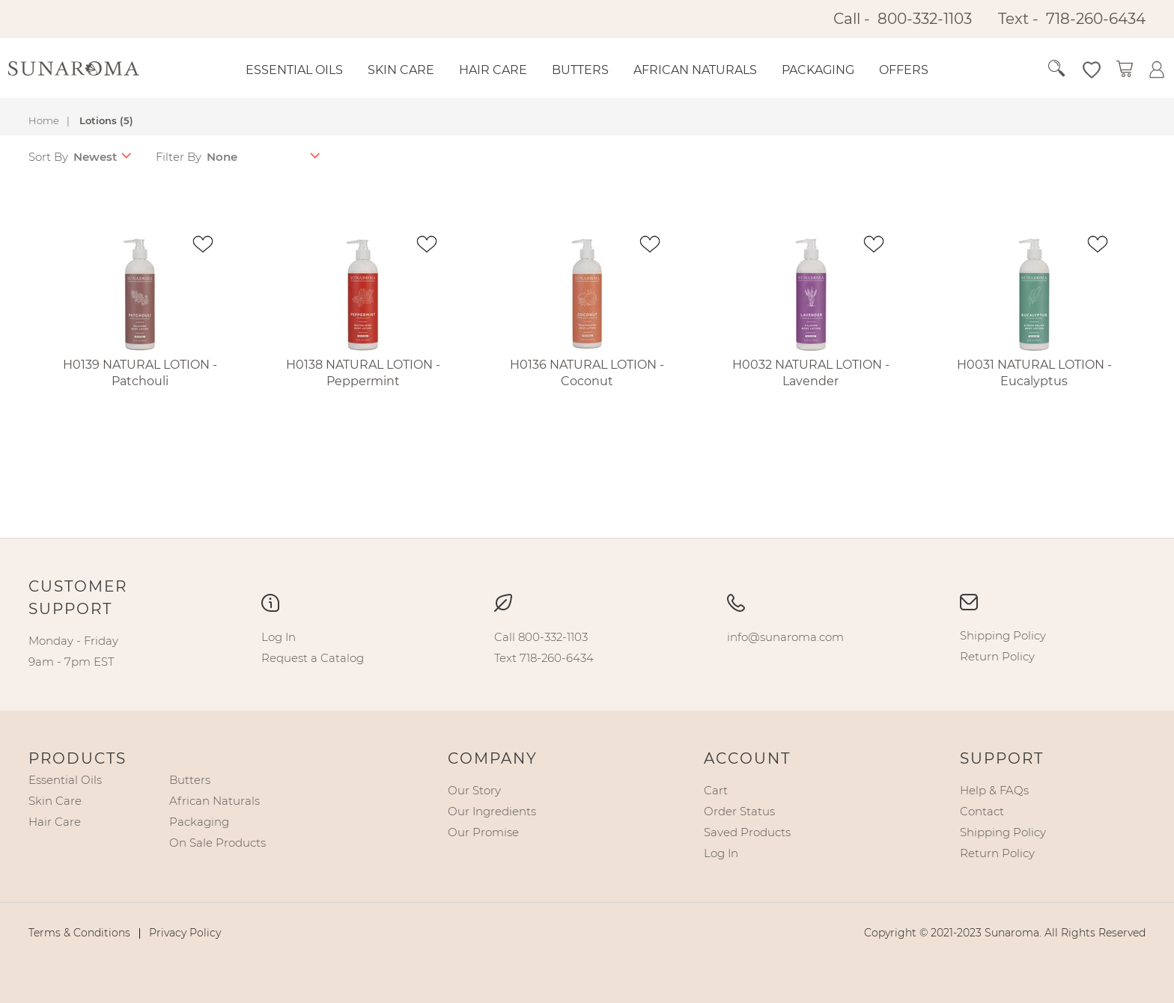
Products (77, 758)
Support (1002, 758)
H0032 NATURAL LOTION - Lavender (810, 373)
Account (747, 758)
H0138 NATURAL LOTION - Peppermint (363, 373)
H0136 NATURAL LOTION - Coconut (587, 373)
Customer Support (77, 597)
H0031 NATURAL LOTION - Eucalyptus (1034, 373)
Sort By (48, 157)
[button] (1071, 69)
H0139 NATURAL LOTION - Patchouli (140, 373)
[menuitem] (294, 70)
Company (493, 758)
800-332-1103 (925, 19)
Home (43, 120)
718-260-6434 (1096, 19)
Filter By (178, 157)
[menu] (599, 70)
